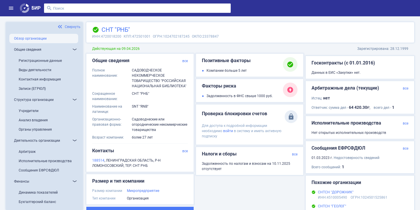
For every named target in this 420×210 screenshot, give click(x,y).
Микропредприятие (143, 191)
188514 (98, 160)
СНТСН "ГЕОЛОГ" (332, 206)
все (185, 61)
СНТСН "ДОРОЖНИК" (336, 192)
